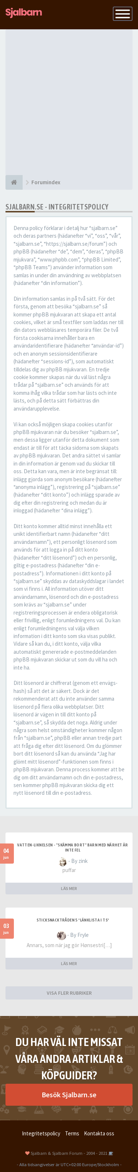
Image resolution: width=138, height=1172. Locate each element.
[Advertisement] (69, 102)
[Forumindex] (14, 182)
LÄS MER (69, 888)
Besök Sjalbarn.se (69, 1094)
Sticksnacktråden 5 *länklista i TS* (73, 920)
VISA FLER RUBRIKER (69, 993)
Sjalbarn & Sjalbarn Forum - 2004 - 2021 (69, 1153)
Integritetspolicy (41, 1133)
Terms (72, 1133)
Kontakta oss (99, 1133)
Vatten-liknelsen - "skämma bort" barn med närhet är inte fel (72, 847)
